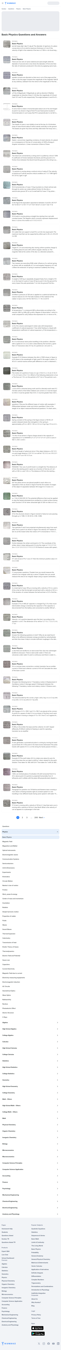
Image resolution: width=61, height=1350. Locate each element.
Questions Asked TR (8, 1242)
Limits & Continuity (37, 1242)
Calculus (5, 1267)
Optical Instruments (9, 850)
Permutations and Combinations (42, 1286)
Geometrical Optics (8, 991)
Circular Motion (7, 881)
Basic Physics (17, 44)
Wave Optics (6, 995)
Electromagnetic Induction (11, 982)
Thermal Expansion (8, 934)
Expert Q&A (6, 1251)
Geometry (5, 1274)
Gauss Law (6, 960)
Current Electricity (8, 969)
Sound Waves (7, 929)
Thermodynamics (8, 951)
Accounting (6, 1304)
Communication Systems (10, 859)
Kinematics (6, 876)
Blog (32, 1306)
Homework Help (7, 1229)
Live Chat (5, 1255)
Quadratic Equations (38, 1229)
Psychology (6, 1311)
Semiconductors (7, 863)
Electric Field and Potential (11, 956)
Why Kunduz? (36, 1302)
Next (42, 817)
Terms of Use (35, 1318)
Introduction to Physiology (40, 1290)
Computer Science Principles (11, 1298)
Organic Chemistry (8, 1284)
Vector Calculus (36, 1266)
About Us (34, 1299)
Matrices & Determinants (39, 1262)
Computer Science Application (12, 1301)
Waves (4, 925)
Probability (35, 1252)
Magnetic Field (7, 841)
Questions (11, 9)
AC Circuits (6, 986)
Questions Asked (7, 1235)
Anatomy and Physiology (10, 1325)
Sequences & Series (38, 1235)
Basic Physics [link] (27, 9)
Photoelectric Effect (9, 1008)
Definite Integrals (37, 1273)
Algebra (4, 1264)
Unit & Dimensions (8, 868)
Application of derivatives (40, 1269)
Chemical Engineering (9, 1318)
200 (35, 817)
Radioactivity (6, 999)
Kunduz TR (5, 1239)
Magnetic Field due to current (12, 973)
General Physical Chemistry (40, 1259)
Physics (18, 9)
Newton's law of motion (10, 885)
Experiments (6, 872)
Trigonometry (36, 1283)
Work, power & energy (9, 894)
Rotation (5, 907)
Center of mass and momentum (12, 898)
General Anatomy (37, 1256)
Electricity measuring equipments (13, 977)
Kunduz (4, 9)
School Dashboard (8, 1258)
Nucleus (5, 1004)
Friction (4, 890)
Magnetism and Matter (10, 846)
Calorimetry (6, 938)
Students (5, 1232)
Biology (4, 1291)
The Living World (37, 1246)
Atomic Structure (8, 1013)
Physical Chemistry (8, 1281)
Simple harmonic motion (10, 912)
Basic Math (35, 1239)
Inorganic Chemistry (8, 1287)
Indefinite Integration (38, 1293)
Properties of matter (9, 916)
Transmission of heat (9, 942)
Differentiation (36, 1276)
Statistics (5, 1270)
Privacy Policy (36, 1315)
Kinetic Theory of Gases (10, 947)
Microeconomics (7, 1294)
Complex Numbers (37, 1279)
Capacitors (6, 964)
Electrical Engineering (9, 1321)
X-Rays (4, 1017)
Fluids (4, 920)
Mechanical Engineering (10, 1315)
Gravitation (6, 903)
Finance (4, 1308)
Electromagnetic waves (10, 855)
